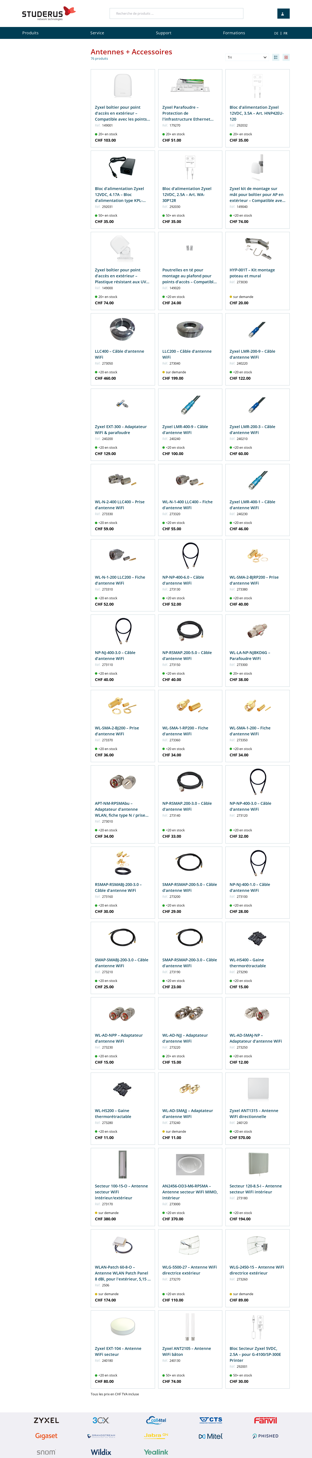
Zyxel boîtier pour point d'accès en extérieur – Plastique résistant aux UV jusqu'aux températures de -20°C (121, 281)
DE (276, 33)
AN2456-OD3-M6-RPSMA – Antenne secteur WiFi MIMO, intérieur (190, 1192)
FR (285, 33)
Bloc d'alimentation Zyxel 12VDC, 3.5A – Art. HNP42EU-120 (257, 113)
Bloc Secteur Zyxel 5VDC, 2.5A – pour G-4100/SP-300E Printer (255, 1354)
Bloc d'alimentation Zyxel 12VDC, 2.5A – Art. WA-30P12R (187, 194)
